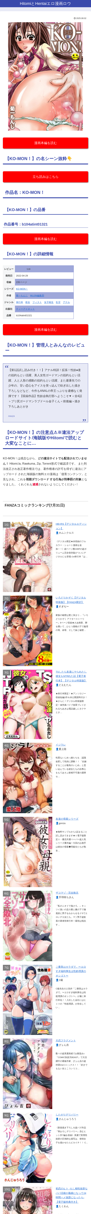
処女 (27, 302)
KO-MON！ (22, 289)
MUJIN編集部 (37, 295)
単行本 (19, 302)
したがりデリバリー (67, 1114)
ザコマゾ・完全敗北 (67, 892)
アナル (66, 302)
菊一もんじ (22, 295)
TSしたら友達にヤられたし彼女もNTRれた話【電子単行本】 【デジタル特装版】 (71, 676)
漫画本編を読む (45, 143)
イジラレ (61, 744)
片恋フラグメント (66, 1040)
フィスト (37, 302)
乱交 (58, 302)
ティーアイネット (25, 309)
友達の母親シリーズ (67, 819)
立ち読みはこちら (46, 177)
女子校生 (49, 302)
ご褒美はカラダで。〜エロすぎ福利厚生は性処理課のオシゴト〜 (71, 971)
